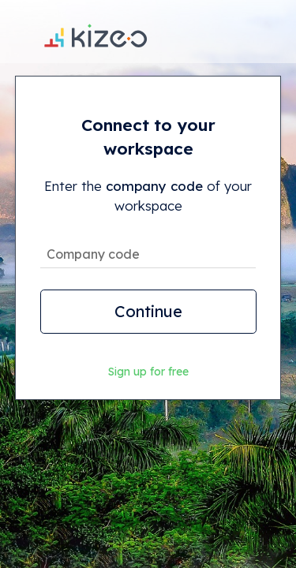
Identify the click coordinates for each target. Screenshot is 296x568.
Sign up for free (148, 371)
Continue (148, 311)
